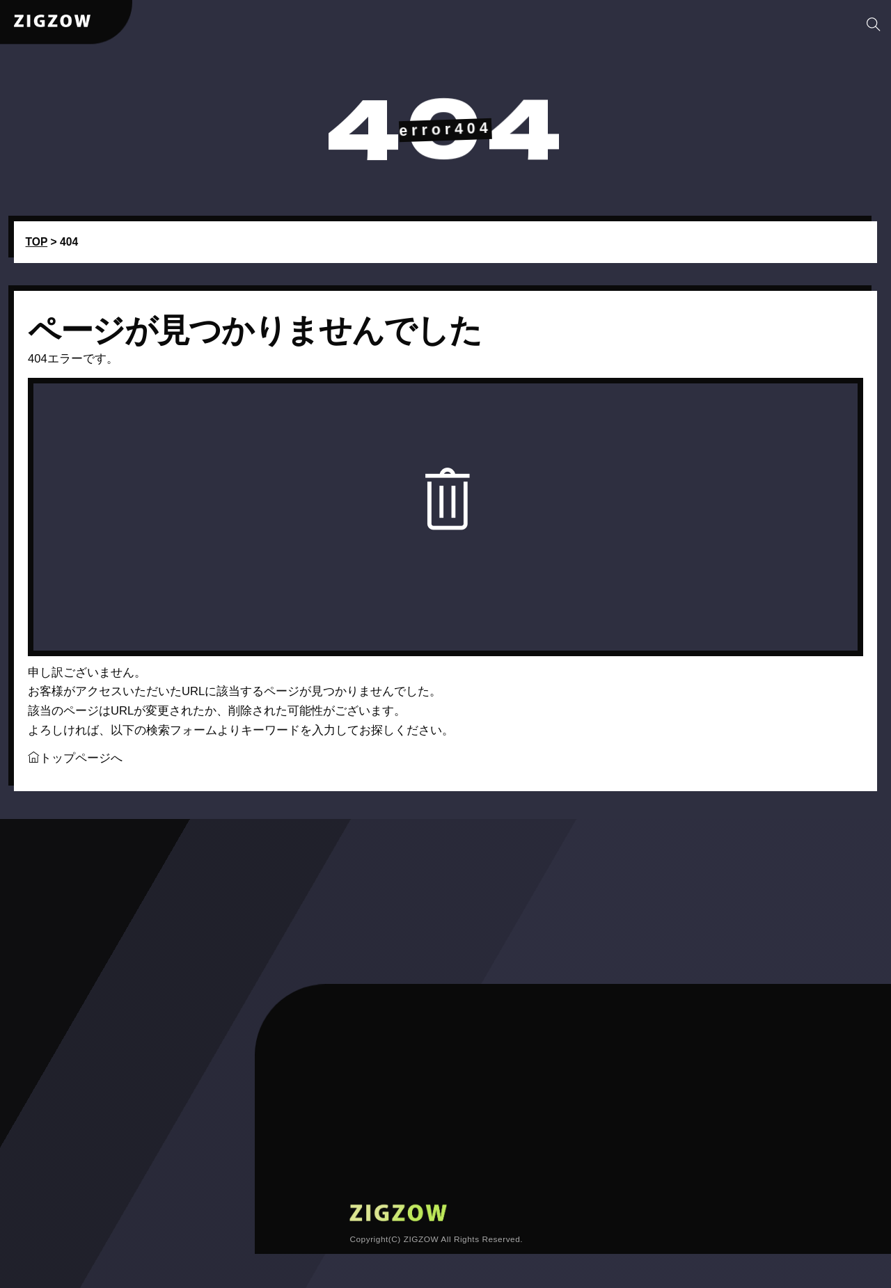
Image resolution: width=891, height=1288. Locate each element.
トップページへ (75, 769)
